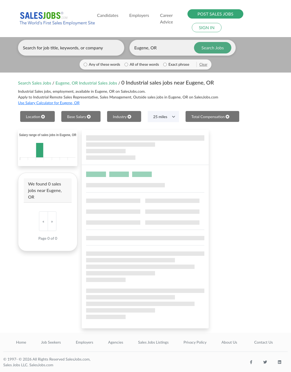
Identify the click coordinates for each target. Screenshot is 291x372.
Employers (84, 342)
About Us (229, 342)
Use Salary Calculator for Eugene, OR (49, 102)
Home (21, 342)
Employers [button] (139, 15)
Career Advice (166, 18)
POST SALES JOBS (216, 13)
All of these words (144, 64)
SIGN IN (207, 27)
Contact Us (263, 342)
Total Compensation (210, 116)
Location (35, 116)
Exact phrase (178, 64)
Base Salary (79, 116)
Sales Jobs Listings (153, 342)
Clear (203, 64)
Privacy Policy (194, 342)
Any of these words (104, 64)
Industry (122, 116)
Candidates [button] (107, 15)
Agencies (115, 342)
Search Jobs (212, 47)
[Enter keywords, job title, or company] (71, 47)
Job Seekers (51, 342)
